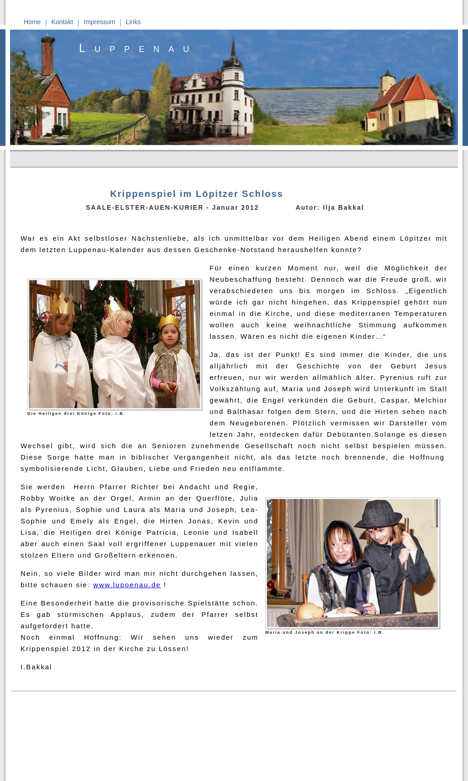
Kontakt (62, 22)
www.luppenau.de (127, 585)
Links (133, 22)
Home (32, 22)
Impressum (99, 22)
